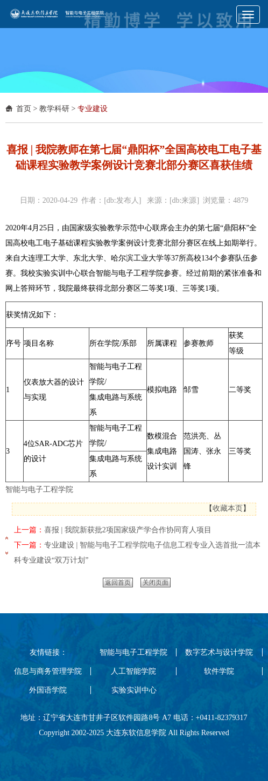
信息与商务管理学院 (48, 671)
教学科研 (54, 109)
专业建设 (92, 109)
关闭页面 (155, 582)
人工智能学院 (133, 671)
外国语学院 (48, 690)
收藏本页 (228, 508)
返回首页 (118, 582)
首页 (23, 109)
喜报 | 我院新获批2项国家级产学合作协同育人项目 (127, 530)
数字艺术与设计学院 (219, 652)
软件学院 (219, 671)
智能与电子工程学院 (39, 489)
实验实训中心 (134, 690)
